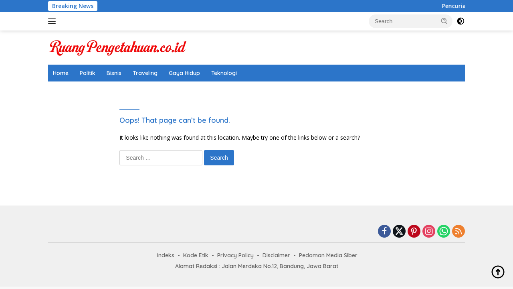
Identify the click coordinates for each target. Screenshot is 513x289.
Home (61, 73)
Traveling (145, 73)
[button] (444, 20)
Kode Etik (195, 255)
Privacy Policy (235, 255)
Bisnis (114, 73)
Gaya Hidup (184, 73)
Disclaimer (276, 255)
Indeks (165, 255)
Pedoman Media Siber (328, 255)
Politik (87, 73)
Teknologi (224, 73)
